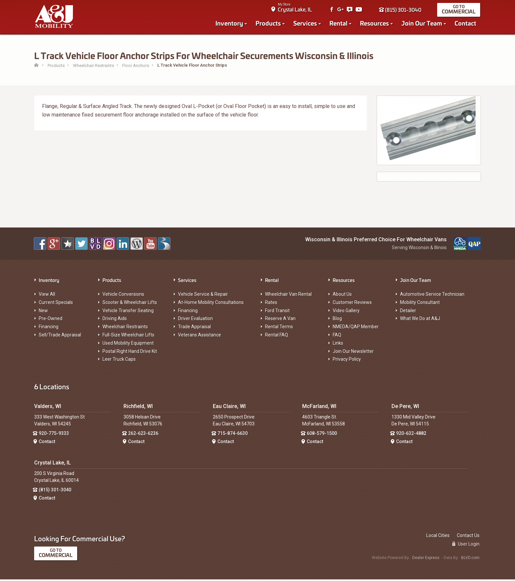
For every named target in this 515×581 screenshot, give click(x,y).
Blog (337, 320)
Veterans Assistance (199, 336)
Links (338, 345)
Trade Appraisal (194, 328)
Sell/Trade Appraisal (60, 336)
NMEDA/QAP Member (356, 328)
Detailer (408, 312)
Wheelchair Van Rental (288, 296)
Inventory (230, 23)
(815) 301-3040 (401, 10)
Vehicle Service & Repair (203, 296)
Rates (271, 304)
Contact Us (468, 537)
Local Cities (438, 537)
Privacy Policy (347, 361)
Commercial (459, 12)
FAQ (337, 336)
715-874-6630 (232, 435)
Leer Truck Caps (119, 361)
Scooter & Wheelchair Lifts (129, 304)
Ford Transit (277, 312)
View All (47, 296)
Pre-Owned (50, 320)
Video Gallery (346, 312)
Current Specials (56, 304)
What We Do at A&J (420, 320)
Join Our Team (422, 23)
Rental (339, 23)
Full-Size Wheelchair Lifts (128, 336)
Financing (48, 328)
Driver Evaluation (195, 320)
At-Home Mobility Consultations (211, 304)
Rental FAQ (276, 336)
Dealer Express (425, 559)
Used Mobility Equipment (128, 345)
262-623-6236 (143, 435)
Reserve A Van (280, 320)
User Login (466, 546)
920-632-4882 (411, 435)
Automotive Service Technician (432, 296)
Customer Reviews (352, 304)
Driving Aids (114, 320)
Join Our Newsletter (353, 352)
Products (268, 23)
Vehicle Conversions (123, 296)
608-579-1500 (322, 435)
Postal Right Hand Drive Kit (129, 352)
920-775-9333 (54, 435)
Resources (375, 23)
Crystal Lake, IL (296, 10)
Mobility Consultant (420, 304)
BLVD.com (470, 559)
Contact (466, 23)
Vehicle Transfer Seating (128, 312)
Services (306, 23)
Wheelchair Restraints (125, 328)
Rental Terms (279, 328)
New (43, 312)
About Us (342, 296)
